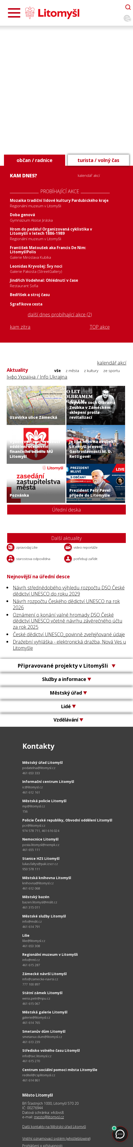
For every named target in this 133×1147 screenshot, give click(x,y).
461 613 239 (31, 1042)
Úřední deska (66, 509)
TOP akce (100, 327)
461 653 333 (31, 773)
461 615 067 (31, 1003)
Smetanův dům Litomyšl (43, 1031)
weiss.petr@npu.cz (36, 998)
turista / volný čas (98, 160)
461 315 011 (31, 907)
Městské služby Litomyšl (44, 916)
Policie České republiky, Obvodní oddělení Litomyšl (67, 820)
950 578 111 (31, 869)
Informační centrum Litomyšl (48, 781)
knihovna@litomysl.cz (38, 883)
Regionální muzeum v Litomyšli (50, 954)
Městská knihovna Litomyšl (46, 877)
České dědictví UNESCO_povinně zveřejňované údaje (69, 634)
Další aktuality (66, 538)
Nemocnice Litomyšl (40, 839)
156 (25, 811)
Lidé (66, 706)
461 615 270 (31, 1061)
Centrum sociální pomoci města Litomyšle (59, 1069)
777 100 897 (31, 984)
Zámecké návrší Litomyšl (44, 973)
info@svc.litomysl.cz (37, 1056)
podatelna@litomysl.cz (38, 768)
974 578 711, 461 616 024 (40, 830)
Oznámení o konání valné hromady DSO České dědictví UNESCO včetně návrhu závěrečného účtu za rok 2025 (67, 621)
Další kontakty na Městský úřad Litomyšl (54, 1126)
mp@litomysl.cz (33, 806)
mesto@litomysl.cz (49, 1117)
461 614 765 (31, 1022)
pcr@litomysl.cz (33, 825)
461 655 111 (31, 849)
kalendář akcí (89, 175)
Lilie (25, 935)
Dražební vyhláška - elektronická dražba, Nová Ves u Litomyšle (69, 644)
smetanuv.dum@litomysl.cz (42, 1037)
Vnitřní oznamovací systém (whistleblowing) (56, 1138)
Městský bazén (35, 896)
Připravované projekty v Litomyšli (66, 665)
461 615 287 (31, 965)
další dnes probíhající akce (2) (60, 315)
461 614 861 (31, 1080)
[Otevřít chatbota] (128, 7)
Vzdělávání (66, 719)
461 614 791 (31, 926)
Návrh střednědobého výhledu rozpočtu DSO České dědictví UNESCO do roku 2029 (69, 590)
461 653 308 (31, 946)
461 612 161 (31, 792)
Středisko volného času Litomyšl (51, 1050)
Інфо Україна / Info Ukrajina (37, 377)
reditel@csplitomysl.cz (38, 1075)
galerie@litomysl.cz (36, 1017)
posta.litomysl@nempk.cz (40, 845)
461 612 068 (31, 888)
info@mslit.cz (32, 921)
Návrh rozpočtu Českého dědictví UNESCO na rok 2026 (66, 604)
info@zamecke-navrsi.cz (40, 979)
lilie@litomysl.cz (33, 941)
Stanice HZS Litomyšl (40, 858)
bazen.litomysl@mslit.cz (39, 902)
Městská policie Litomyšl (44, 800)
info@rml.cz (31, 960)
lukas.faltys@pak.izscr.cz (40, 864)
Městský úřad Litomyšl (42, 762)
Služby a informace (66, 679)
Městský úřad (66, 692)
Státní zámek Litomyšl (42, 992)
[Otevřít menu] (14, 13)
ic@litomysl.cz (32, 787)
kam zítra (20, 327)
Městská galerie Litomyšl (44, 1012)
